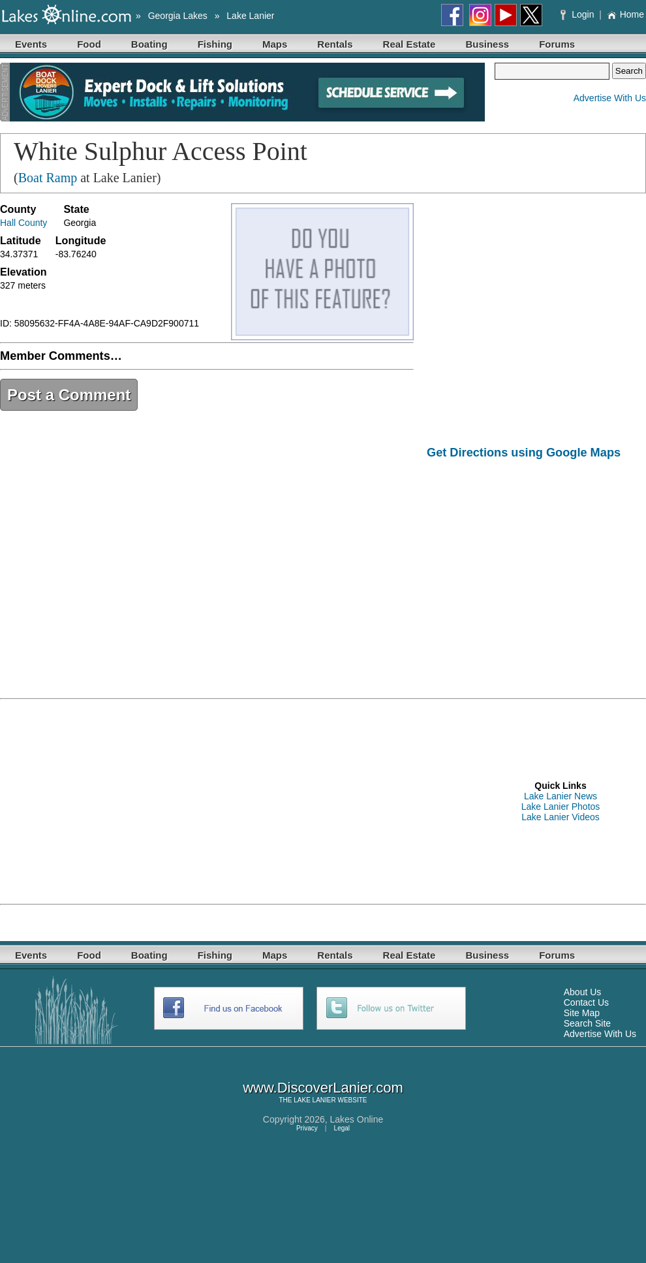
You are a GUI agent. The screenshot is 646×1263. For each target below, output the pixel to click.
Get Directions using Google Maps (524, 452)
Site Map (582, 1013)
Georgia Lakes (178, 15)
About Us (583, 992)
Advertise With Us (610, 98)
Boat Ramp (48, 177)
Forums (557, 44)
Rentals (334, 44)
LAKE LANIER (314, 1100)
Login (578, 14)
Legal (342, 1128)
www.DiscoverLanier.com (323, 1087)
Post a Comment (69, 395)
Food (89, 44)
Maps (274, 44)
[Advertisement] (536, 569)
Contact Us (586, 1002)
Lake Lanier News (560, 796)
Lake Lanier (250, 15)
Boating (149, 44)
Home (625, 14)
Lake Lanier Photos (560, 806)
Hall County (23, 222)
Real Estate (409, 44)
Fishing (215, 44)
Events (31, 44)
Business (487, 44)
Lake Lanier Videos (560, 817)
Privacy (307, 1128)
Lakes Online (357, 1119)
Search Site (587, 1023)
